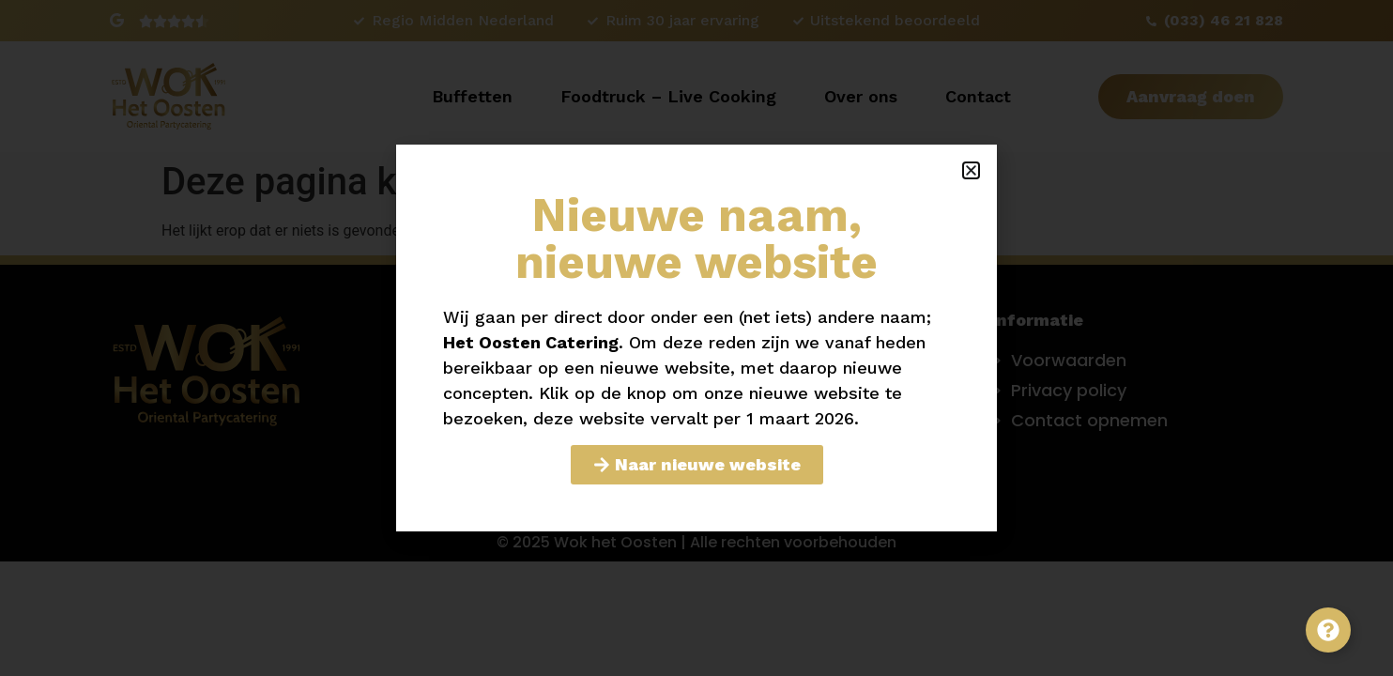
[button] (971, 170)
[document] (696, 338)
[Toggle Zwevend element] (1328, 630)
